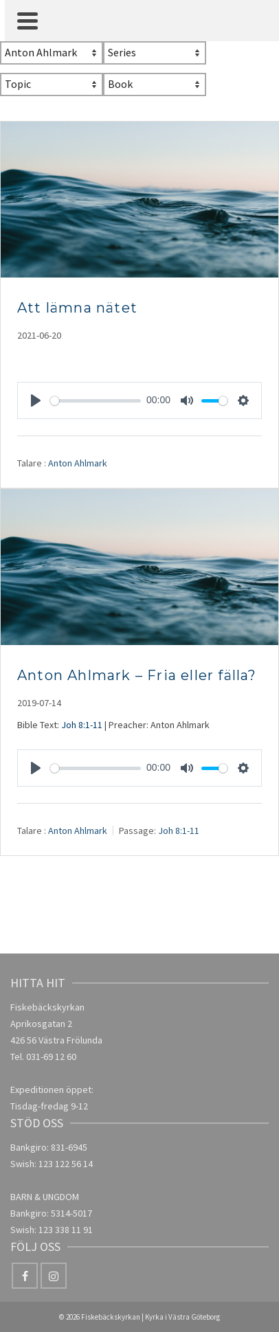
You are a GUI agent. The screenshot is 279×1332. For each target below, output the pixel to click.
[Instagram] (54, 1276)
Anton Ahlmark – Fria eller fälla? (137, 675)
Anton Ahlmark (77, 463)
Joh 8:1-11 (81, 725)
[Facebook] (25, 1276)
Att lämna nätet (77, 308)
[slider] (95, 400)
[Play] (36, 400)
